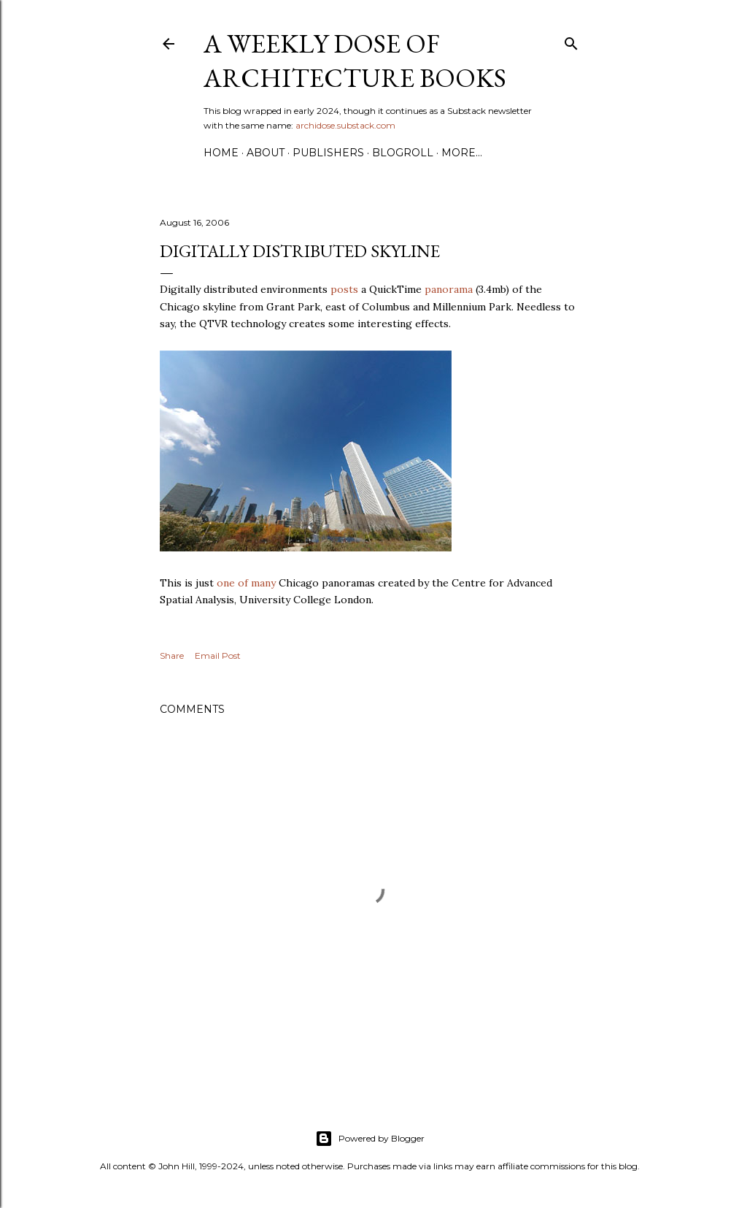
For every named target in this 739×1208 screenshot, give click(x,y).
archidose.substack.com (345, 125)
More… (461, 152)
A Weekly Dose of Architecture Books (355, 60)
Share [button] (172, 655)
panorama (449, 289)
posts (344, 289)
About (266, 152)
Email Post (218, 655)
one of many (246, 582)
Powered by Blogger (370, 1138)
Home (221, 152)
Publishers (328, 152)
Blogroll (402, 152)
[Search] (571, 40)
